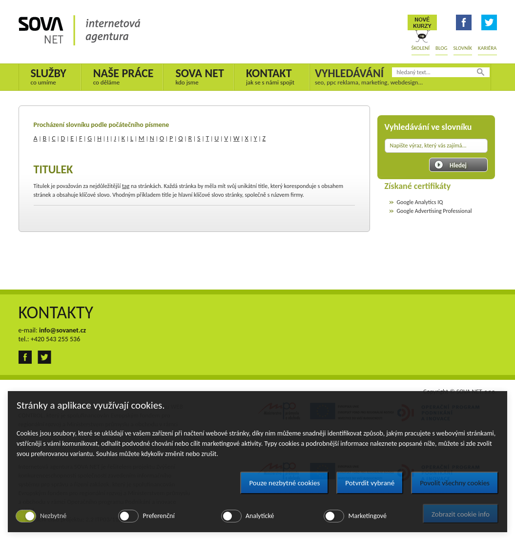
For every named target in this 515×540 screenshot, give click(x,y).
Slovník (462, 48)
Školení (421, 48)
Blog (441, 48)
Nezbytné (53, 516)
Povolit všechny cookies (455, 482)
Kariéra (487, 48)
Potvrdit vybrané (369, 482)
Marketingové (367, 516)
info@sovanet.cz (62, 330)
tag (125, 186)
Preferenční (158, 516)
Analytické (260, 516)
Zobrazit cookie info (461, 514)
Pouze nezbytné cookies (284, 482)
